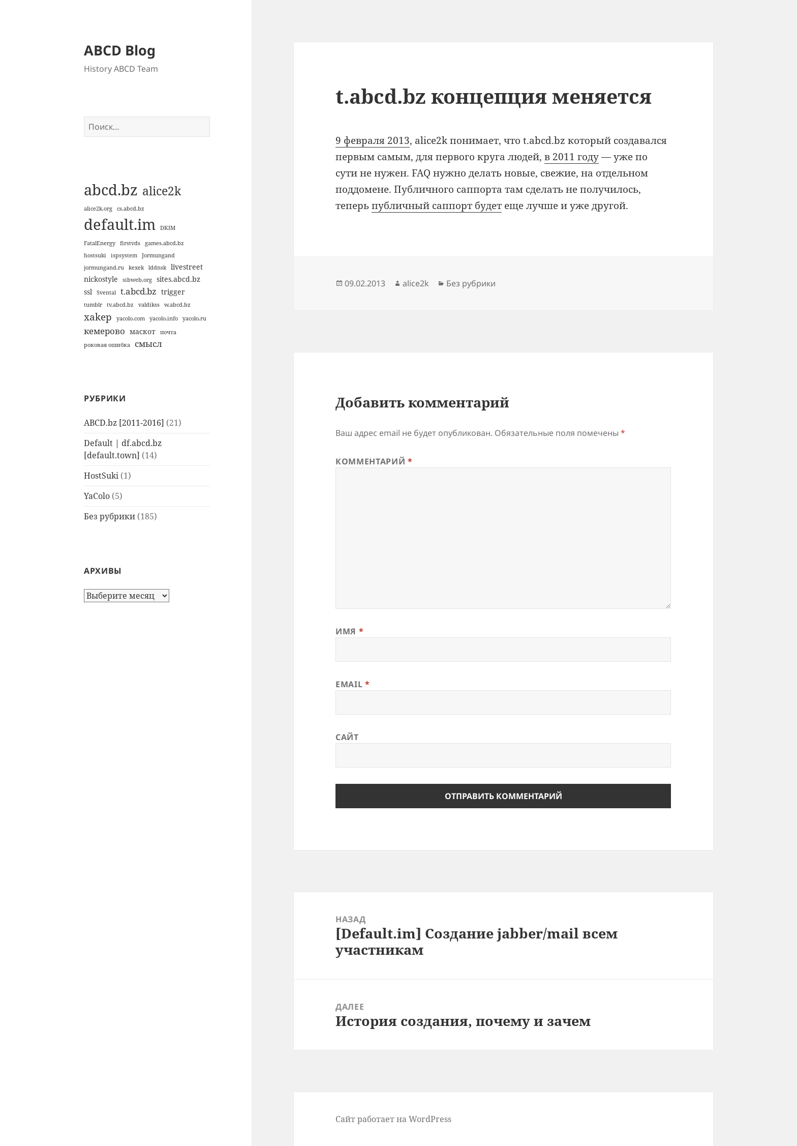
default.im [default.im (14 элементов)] (120, 224)
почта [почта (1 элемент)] (168, 332)
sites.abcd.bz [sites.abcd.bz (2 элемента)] (178, 279)
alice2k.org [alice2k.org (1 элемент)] (98, 208)
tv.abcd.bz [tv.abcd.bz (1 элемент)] (120, 304)
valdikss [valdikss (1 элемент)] (149, 304)
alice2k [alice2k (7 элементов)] (161, 191)
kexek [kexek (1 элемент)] (136, 267)
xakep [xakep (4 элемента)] (98, 317)
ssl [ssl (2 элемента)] (88, 292)
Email (352, 684)
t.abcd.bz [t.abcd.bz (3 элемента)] (138, 291)
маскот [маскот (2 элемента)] (143, 331)
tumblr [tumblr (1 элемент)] (93, 304)
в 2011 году (571, 156)
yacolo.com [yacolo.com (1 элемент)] (130, 318)
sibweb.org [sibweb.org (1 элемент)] (137, 279)
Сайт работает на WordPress (393, 1119)
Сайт (347, 737)
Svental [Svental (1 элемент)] (106, 292)
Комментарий (373, 461)
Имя (349, 631)
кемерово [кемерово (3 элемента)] (104, 331)
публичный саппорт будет (437, 205)
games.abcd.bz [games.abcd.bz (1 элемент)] (164, 243)
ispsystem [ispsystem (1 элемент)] (124, 255)
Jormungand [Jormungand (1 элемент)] (158, 255)
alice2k (416, 283)
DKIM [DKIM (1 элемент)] (167, 227)
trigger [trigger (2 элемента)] (173, 292)
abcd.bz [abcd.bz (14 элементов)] (111, 190)
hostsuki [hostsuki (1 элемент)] (95, 255)
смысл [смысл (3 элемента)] (148, 343)
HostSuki (101, 475)
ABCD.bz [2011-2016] (124, 422)
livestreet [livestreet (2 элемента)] (187, 267)
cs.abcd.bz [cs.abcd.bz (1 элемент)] (130, 208)
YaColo (97, 496)
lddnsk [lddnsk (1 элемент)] (157, 267)
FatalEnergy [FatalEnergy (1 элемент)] (99, 243)
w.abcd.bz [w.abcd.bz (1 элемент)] (177, 304)
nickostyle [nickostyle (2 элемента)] (101, 279)
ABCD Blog (120, 50)
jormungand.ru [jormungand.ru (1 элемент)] (104, 267)
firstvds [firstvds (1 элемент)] (130, 243)
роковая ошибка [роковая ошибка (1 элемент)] (107, 344)
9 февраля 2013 (372, 140)
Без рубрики (109, 516)
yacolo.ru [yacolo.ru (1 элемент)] (194, 318)
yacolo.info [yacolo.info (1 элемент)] (163, 318)
